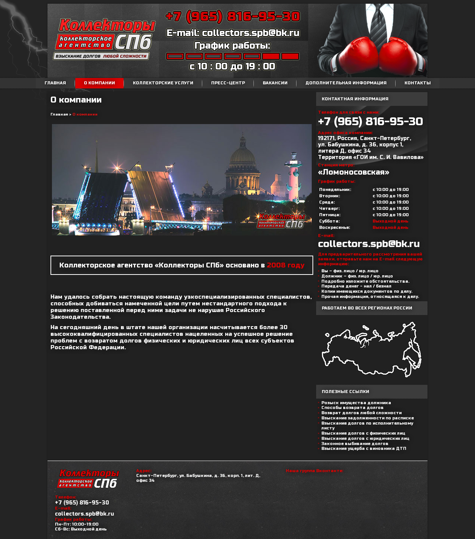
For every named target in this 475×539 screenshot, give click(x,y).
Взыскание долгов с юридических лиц (365, 438)
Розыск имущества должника (356, 402)
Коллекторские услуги (163, 83)
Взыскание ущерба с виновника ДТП (363, 448)
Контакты (417, 83)
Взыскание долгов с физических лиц (363, 433)
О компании (99, 83)
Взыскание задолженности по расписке (367, 418)
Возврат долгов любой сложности (361, 412)
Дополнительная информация (346, 83)
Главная (55, 83)
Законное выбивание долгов (355, 443)
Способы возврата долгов (352, 407)
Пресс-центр (228, 83)
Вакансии (275, 83)
